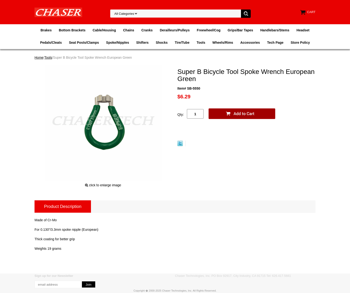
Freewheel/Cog (208, 30)
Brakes (46, 30)
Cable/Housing (104, 30)
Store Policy (300, 42)
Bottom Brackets (72, 30)
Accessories (250, 42)
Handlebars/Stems (274, 30)
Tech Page (275, 42)
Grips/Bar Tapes (240, 30)
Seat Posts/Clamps (84, 42)
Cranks (147, 30)
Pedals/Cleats (51, 42)
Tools (201, 42)
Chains (128, 30)
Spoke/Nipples (117, 42)
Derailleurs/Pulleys (175, 30)
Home (39, 57)
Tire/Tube (182, 42)
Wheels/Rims (222, 42)
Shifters (142, 42)
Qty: (180, 114)
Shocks (162, 42)
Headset (302, 30)
